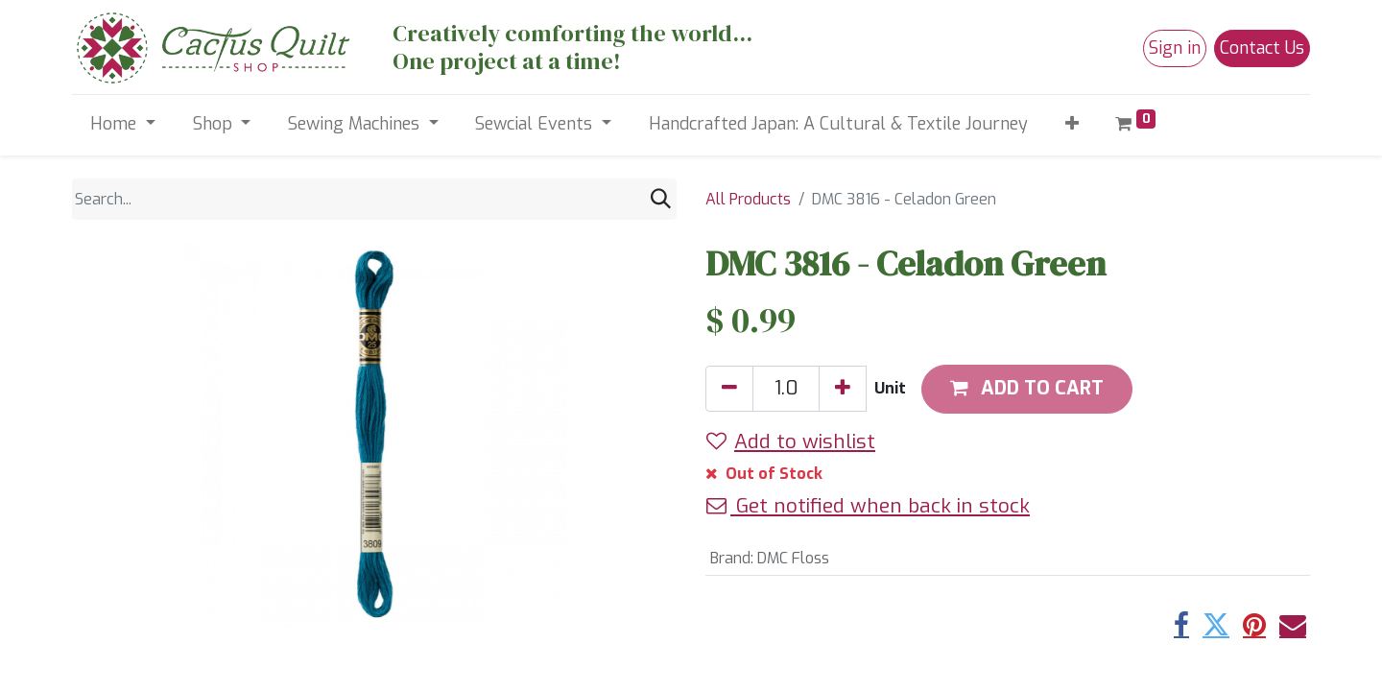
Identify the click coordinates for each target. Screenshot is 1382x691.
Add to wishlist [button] (790, 441)
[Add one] (843, 389)
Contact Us (1262, 48)
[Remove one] (729, 389)
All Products (748, 199)
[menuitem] (838, 124)
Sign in (1175, 48)
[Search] (661, 199)
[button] (1071, 124)
